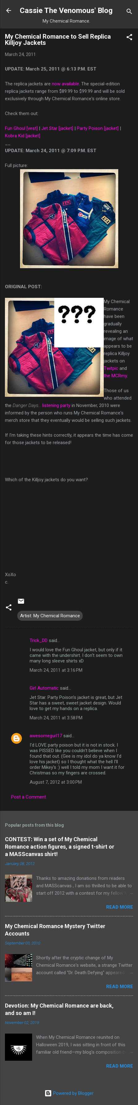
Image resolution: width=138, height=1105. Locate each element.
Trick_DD (39, 640)
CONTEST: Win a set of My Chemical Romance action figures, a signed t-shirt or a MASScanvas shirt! (59, 846)
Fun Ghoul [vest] (21, 128)
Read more (119, 907)
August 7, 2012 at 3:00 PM (56, 782)
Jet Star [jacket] (57, 128)
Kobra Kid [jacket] (22, 136)
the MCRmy (115, 376)
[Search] (129, 12)
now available (65, 84)
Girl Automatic (44, 688)
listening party (56, 405)
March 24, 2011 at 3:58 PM (56, 718)
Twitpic (111, 368)
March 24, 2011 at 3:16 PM (56, 670)
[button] (129, 38)
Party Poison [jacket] (98, 128)
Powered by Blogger (69, 1093)
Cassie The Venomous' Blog (66, 10)
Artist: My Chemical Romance (50, 616)
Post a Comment (28, 797)
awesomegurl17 (46, 736)
